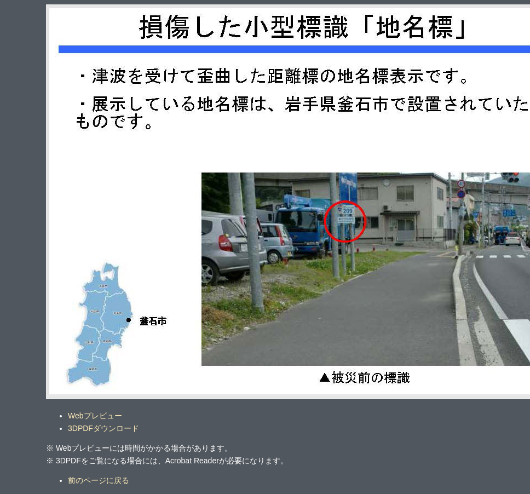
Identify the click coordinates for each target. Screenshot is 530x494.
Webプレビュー (95, 415)
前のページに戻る (98, 480)
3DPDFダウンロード (103, 428)
